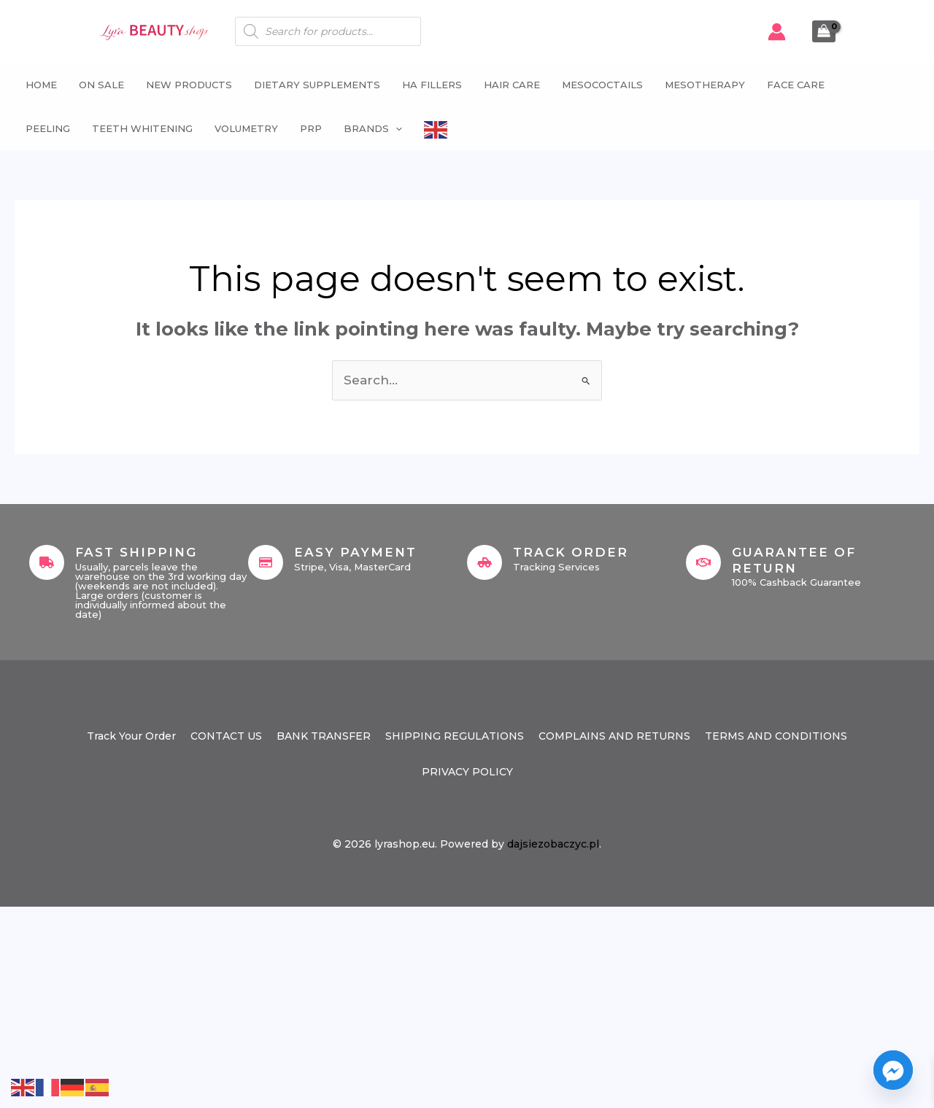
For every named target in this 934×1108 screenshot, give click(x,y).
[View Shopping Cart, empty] (823, 31)
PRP (311, 128)
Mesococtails (602, 84)
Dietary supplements (317, 84)
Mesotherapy (705, 84)
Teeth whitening (142, 128)
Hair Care (512, 84)
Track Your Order (131, 736)
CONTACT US (226, 736)
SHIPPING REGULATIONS (454, 736)
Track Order (570, 552)
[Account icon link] (777, 32)
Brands (373, 128)
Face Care (796, 84)
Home (41, 84)
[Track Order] (484, 562)
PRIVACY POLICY (467, 771)
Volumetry (246, 128)
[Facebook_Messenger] (893, 1070)
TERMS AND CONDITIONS (776, 736)
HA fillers (432, 84)
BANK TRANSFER (324, 736)
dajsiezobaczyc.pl (553, 844)
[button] (395, 128)
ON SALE (101, 84)
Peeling (48, 128)
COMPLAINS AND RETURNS (614, 736)
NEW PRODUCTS (189, 84)
